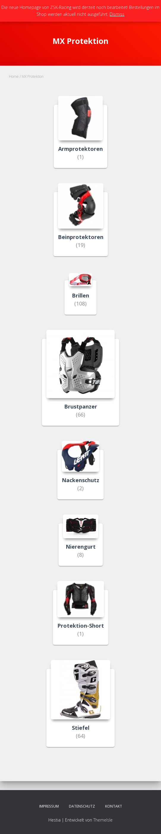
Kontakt (113, 806)
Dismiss (117, 14)
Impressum (49, 806)
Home (14, 76)
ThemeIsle (103, 820)
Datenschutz (82, 806)
